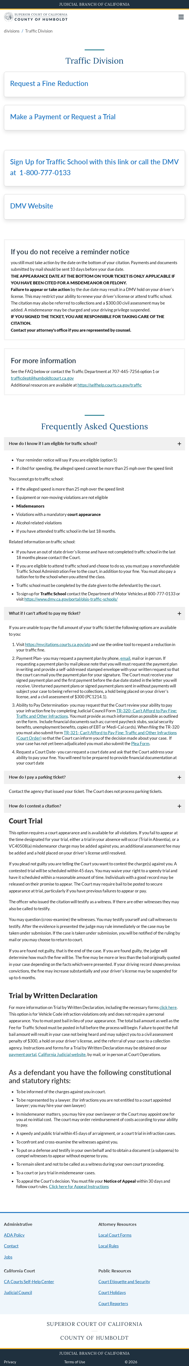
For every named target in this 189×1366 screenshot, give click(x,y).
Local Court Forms (114, 1235)
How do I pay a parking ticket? (37, 777)
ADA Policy (14, 1235)
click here (168, 1007)
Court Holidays (112, 1292)
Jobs (8, 1257)
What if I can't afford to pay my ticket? (44, 613)
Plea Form (140, 743)
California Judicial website (62, 1054)
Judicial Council (18, 1292)
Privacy (10, 1362)
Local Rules (108, 1245)
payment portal (22, 1054)
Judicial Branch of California (94, 4)
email (125, 658)
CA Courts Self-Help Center (29, 1281)
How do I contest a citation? (35, 805)
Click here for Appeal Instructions (79, 1186)
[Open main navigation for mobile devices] (181, 17)
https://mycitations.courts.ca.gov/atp (58, 644)
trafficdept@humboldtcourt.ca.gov (42, 378)
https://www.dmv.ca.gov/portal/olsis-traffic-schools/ (71, 599)
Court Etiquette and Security (124, 1281)
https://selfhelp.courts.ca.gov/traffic (110, 385)
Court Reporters (113, 1303)
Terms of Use (74, 1362)
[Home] (35, 20)
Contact (11, 1245)
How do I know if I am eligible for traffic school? (53, 443)
